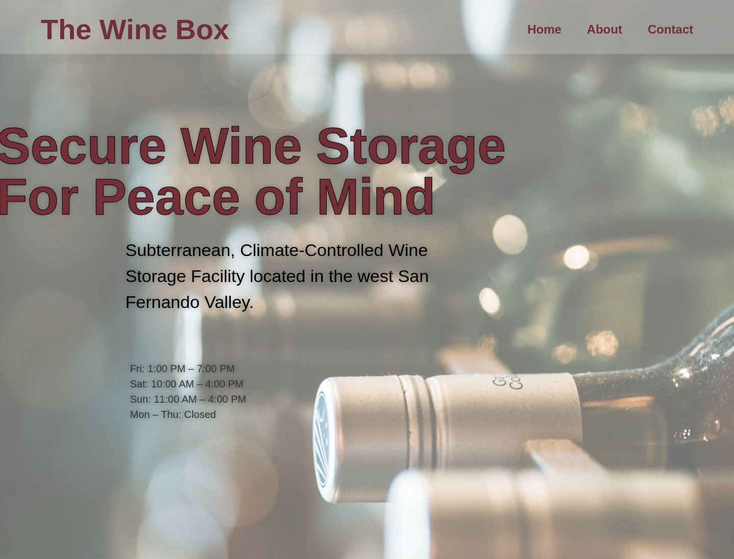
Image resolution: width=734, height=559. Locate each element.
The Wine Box (135, 29)
